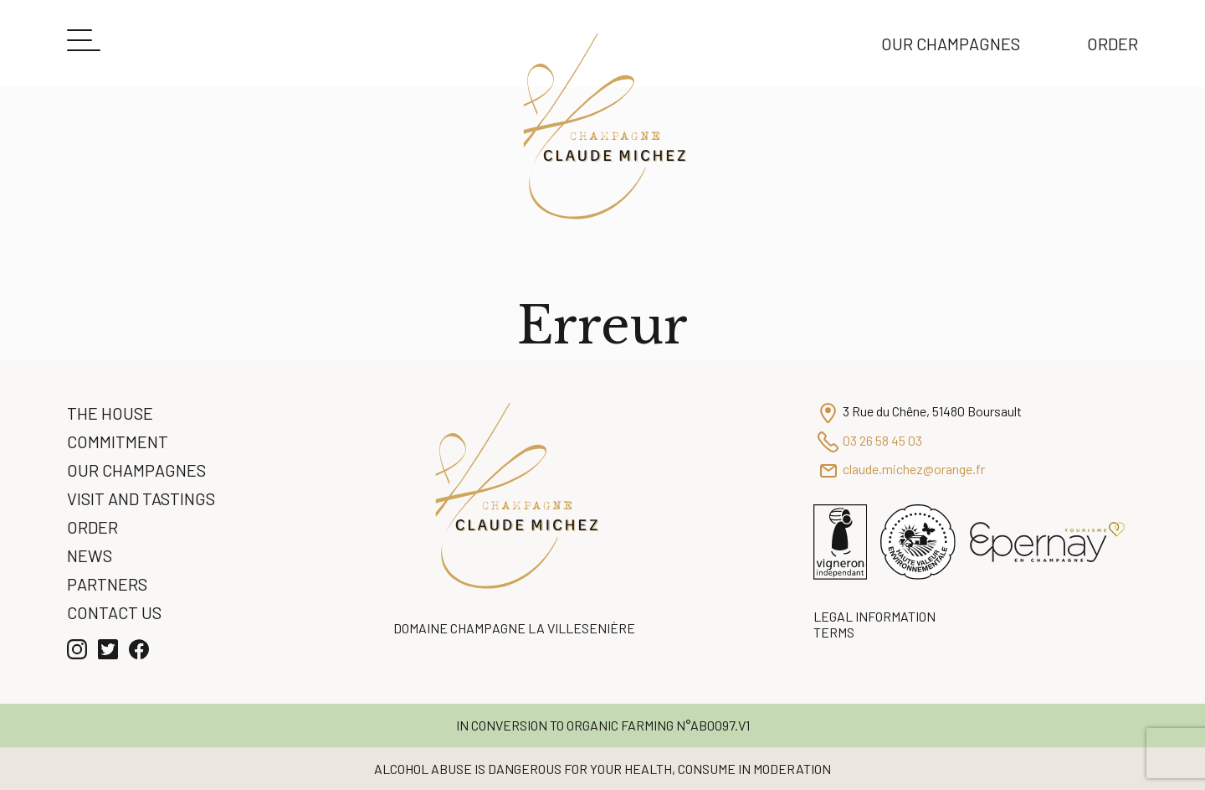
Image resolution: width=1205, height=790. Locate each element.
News (89, 555)
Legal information (874, 616)
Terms (833, 632)
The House (110, 413)
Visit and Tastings (141, 498)
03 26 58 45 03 (882, 440)
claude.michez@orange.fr (914, 469)
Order (1112, 44)
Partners (107, 584)
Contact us (114, 612)
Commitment (117, 441)
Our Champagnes (950, 44)
